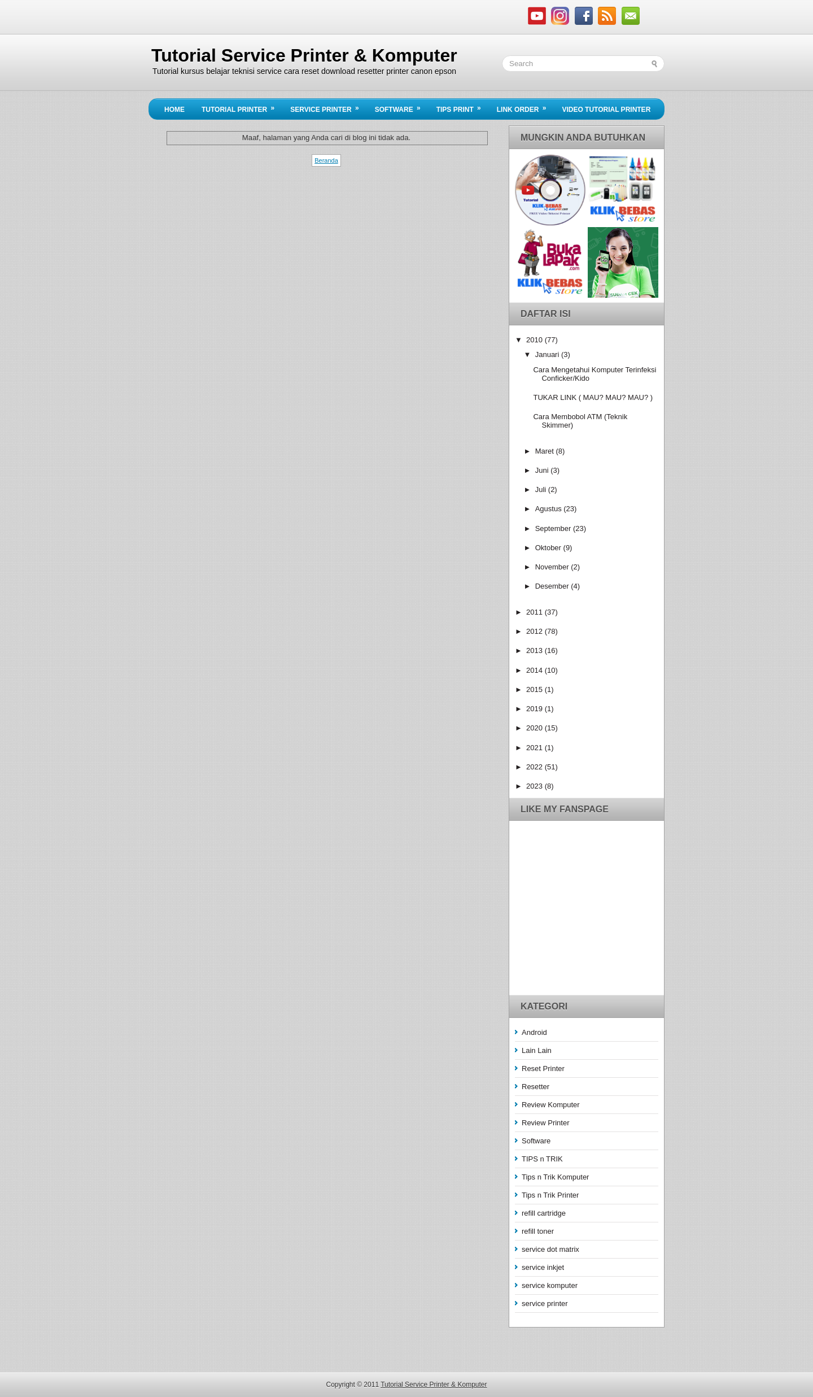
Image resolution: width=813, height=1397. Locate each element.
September (554, 528)
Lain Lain (537, 1050)
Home (174, 110)
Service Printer (328, 106)
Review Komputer (551, 1104)
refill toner (538, 1231)
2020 (535, 728)
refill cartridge (544, 1213)
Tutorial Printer (242, 106)
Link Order (525, 106)
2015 (535, 689)
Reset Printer (543, 1068)
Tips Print (462, 106)
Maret (545, 451)
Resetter (535, 1086)
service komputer (550, 1285)
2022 (535, 767)
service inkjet (543, 1267)
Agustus (549, 508)
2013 (535, 650)
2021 (535, 747)
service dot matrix (550, 1249)
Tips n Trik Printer (550, 1195)
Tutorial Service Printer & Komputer (304, 55)
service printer (545, 1303)
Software (401, 106)
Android (534, 1032)
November (553, 567)
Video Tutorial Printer (606, 110)
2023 (535, 786)
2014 (535, 670)
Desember (553, 586)
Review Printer (546, 1123)
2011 (535, 612)
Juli (541, 489)
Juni (542, 470)
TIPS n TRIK (542, 1159)
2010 (535, 340)
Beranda (326, 160)
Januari (548, 354)
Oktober (549, 547)
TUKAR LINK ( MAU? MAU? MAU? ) (593, 397)
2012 (535, 631)
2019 (535, 708)
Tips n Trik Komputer (555, 1177)
